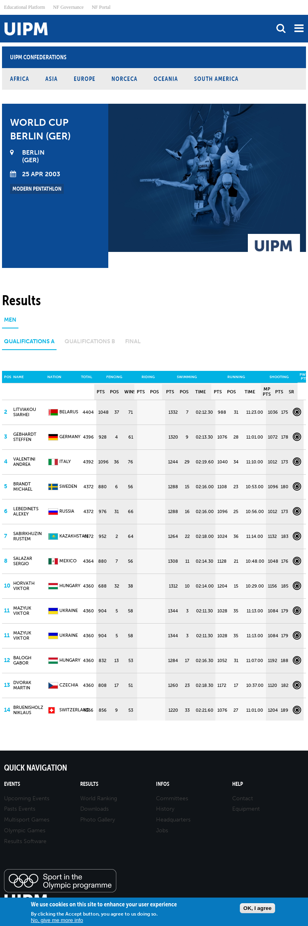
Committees (172, 798)
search (281, 28)
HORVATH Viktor (23, 586)
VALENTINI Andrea (24, 462)
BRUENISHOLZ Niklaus (28, 710)
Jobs (162, 830)
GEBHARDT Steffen (24, 437)
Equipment (246, 808)
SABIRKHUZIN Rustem (27, 536)
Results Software (25, 841)
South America (216, 79)
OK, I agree (257, 908)
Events (12, 784)
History (165, 808)
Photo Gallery (97, 819)
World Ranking (98, 798)
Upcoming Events (26, 798)
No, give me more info (57, 920)
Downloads (94, 808)
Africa (19, 79)
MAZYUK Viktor (22, 611)
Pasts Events (19, 808)
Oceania (166, 79)
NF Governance (68, 7)
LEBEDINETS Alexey (25, 511)
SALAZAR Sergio (22, 561)
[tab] (10, 322)
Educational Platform (24, 7)
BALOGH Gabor (22, 660)
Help (237, 784)
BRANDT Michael (22, 486)
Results (89, 784)
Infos (162, 784)
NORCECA (124, 79)
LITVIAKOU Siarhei (24, 412)
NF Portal (101, 7)
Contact (242, 798)
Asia (51, 79)
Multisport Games (26, 819)
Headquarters (173, 819)
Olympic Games (24, 830)
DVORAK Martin (22, 685)
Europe (84, 79)
